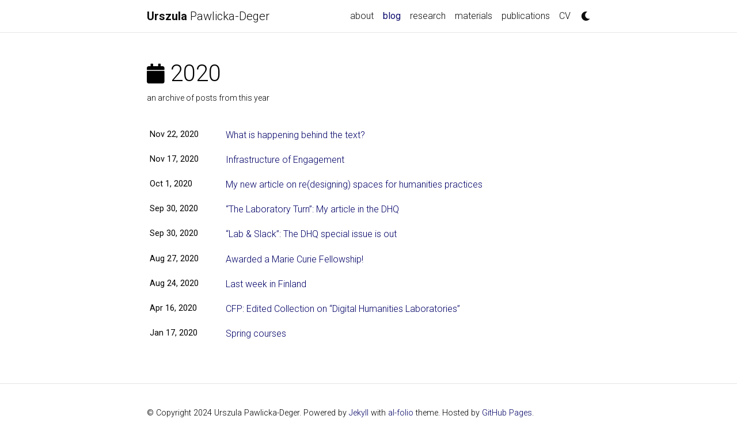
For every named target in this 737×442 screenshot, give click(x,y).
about (362, 15)
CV (565, 15)
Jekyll (358, 413)
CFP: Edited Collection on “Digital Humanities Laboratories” (343, 308)
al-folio (400, 413)
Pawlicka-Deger (208, 16)
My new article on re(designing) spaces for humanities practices (354, 184)
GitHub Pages (507, 413)
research (428, 15)
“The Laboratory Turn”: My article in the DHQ (312, 209)
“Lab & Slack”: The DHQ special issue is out (311, 233)
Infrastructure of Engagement (285, 159)
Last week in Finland (266, 284)
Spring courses (256, 333)
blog (394, 15)
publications (526, 15)
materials (473, 15)
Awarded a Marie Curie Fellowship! (294, 259)
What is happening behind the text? (295, 134)
